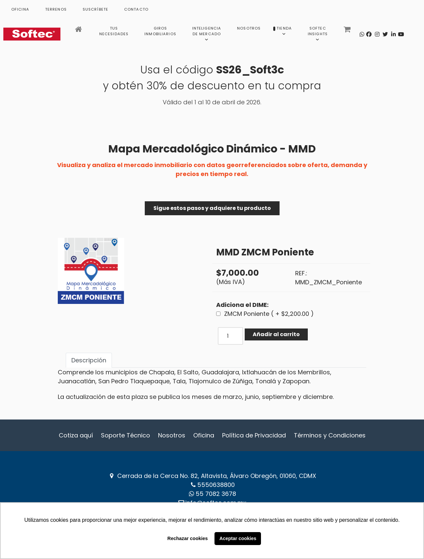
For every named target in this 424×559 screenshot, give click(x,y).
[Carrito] (348, 31)
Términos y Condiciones (330, 435)
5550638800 (216, 485)
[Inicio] (79, 31)
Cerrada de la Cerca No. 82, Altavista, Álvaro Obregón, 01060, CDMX (216, 476)
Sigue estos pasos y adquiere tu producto (212, 208)
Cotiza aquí (76, 435)
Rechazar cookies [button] (187, 538)
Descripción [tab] (88, 360)
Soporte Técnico (125, 435)
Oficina (203, 435)
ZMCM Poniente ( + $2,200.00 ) (269, 314)
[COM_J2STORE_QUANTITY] (230, 336)
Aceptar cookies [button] (237, 538)
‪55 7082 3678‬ (216, 494)
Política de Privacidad (254, 435)
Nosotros (171, 435)
